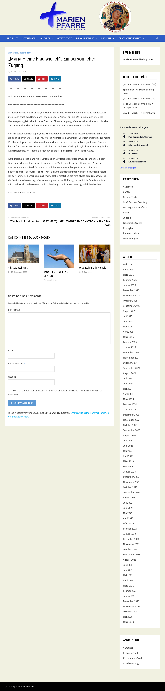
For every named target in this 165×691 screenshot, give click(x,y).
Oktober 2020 (130, 611)
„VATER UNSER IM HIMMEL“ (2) (139, 98)
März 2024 (128, 399)
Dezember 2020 (131, 601)
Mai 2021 (127, 575)
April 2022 (128, 518)
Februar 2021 (130, 590)
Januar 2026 (129, 285)
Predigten (128, 228)
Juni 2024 (128, 383)
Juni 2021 (128, 570)
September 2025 (131, 305)
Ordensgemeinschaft (130, 38)
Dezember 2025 (131, 290)
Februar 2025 (130, 342)
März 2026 (128, 274)
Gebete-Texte (64, 38)
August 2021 (129, 559)
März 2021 (128, 585)
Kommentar (15, 310)
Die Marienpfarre (85, 38)
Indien (126, 212)
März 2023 (128, 461)
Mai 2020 (127, 616)
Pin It (42, 79)
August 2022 (129, 497)
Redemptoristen (131, 233)
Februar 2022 (130, 528)
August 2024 (129, 373)
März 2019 (128, 621)
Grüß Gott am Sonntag (135, 202)
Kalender (45, 38)
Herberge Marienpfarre (135, 207)
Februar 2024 (130, 404)
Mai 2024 (127, 388)
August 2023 (129, 435)
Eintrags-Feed (130, 653)
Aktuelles (12, 38)
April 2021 (128, 580)
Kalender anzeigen (128, 168)
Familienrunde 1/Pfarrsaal (140, 137)
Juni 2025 (128, 321)
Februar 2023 (130, 466)
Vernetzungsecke (132, 238)
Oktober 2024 (130, 362)
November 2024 (131, 357)
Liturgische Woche (132, 222)
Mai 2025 (127, 326)
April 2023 (128, 456)
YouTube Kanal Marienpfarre (138, 59)
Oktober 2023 (130, 425)
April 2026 (128, 269)
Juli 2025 (127, 316)
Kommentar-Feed (132, 658)
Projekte (106, 38)
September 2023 (131, 430)
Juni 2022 (128, 507)
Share (14, 79)
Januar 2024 (129, 409)
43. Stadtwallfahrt (18, 267)
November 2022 (131, 482)
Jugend (127, 217)
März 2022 (128, 523)
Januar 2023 (129, 471)
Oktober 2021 (130, 549)
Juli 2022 (127, 502)
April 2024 (128, 393)
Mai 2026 (127, 264)
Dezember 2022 (131, 476)
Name (11, 350)
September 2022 (131, 492)
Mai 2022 (127, 513)
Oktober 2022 (130, 487)
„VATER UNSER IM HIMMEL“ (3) (139, 84)
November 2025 (131, 295)
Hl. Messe (133, 153)
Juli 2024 (127, 378)
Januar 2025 (129, 347)
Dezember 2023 (131, 414)
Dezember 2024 (131, 352)
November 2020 (131, 606)
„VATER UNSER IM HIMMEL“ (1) (139, 112)
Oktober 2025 (130, 300)
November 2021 (131, 544)
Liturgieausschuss (137, 162)
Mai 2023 (127, 450)
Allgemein (13, 53)
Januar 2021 (129, 596)
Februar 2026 (130, 279)
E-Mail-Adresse (16, 363)
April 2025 (128, 331)
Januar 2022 (129, 533)
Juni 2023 (128, 445)
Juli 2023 (127, 440)
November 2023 (131, 419)
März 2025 (128, 336)
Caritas (126, 191)
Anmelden (128, 647)
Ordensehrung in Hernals (92, 267)
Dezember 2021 (131, 539)
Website (12, 377)
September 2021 (131, 554)
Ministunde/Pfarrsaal (138, 145)
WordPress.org (131, 663)
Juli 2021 (127, 564)
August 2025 (129, 311)
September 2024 (131, 368)
